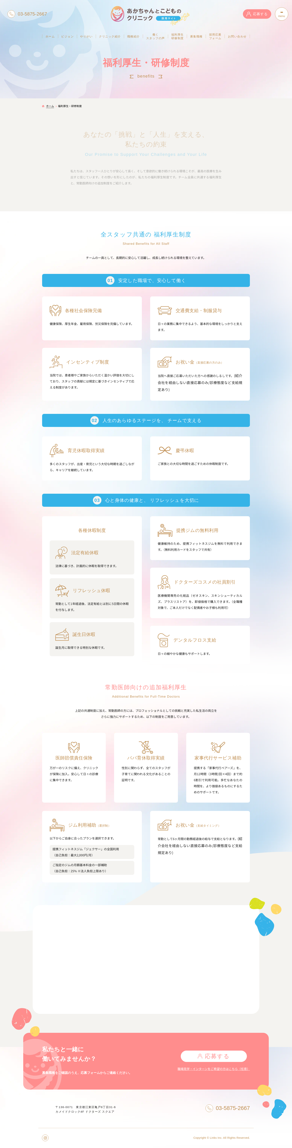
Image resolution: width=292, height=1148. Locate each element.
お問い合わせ (237, 36)
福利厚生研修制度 (177, 36)
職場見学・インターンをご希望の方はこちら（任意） (214, 1068)
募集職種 (196, 36)
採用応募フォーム (215, 36)
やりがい (86, 36)
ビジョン (67, 36)
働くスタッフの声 (155, 36)
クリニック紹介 (110, 36)
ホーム (50, 36)
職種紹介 (133, 36)
